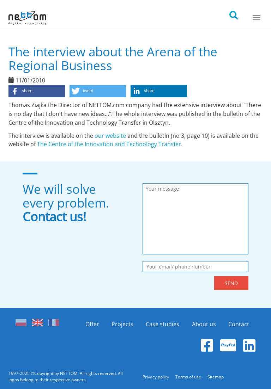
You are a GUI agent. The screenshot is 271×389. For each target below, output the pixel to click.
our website (110, 136)
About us (204, 324)
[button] (36, 91)
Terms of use (188, 377)
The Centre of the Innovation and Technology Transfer (109, 144)
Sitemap (215, 377)
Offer (92, 324)
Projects (122, 324)
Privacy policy (156, 377)
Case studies (162, 324)
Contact (238, 324)
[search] (240, 13)
